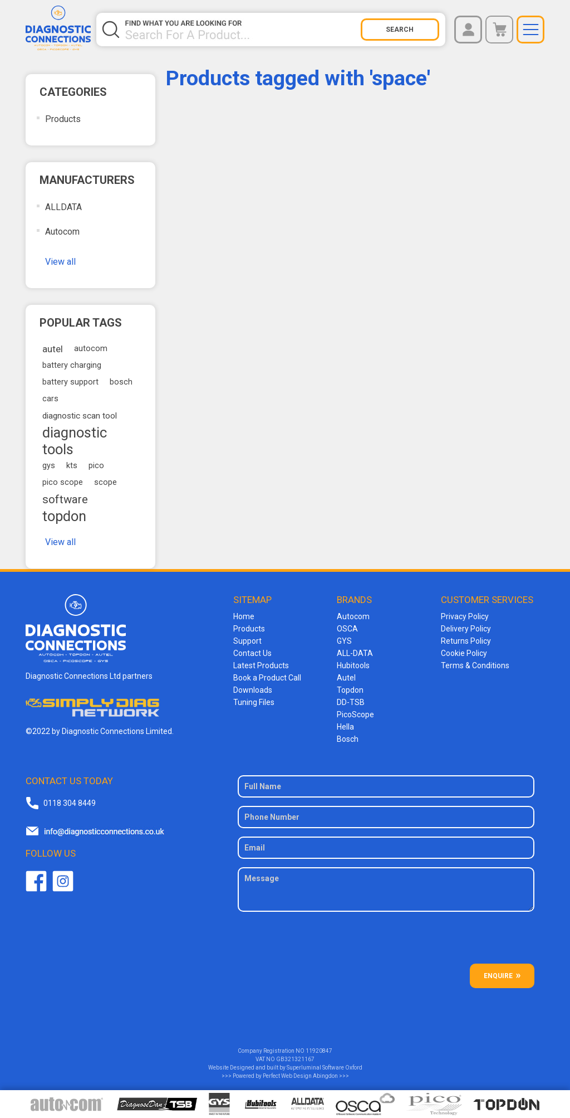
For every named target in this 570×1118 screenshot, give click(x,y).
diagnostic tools (74, 441)
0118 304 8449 (69, 803)
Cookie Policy (464, 653)
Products (63, 119)
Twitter (62, 881)
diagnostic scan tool (79, 416)
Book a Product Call (267, 677)
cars (50, 399)
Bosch (347, 739)
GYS (344, 640)
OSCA (347, 628)
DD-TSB (351, 702)
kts (71, 465)
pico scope (62, 482)
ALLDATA (63, 207)
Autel (346, 677)
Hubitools (353, 665)
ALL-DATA (355, 653)
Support (247, 640)
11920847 (319, 1051)
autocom (90, 348)
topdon (64, 516)
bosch (121, 382)
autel (52, 348)
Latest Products (261, 665)
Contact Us (252, 653)
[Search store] (242, 29)
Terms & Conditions (475, 665)
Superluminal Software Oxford (324, 1067)
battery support (70, 382)
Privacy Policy (465, 616)
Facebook (36, 881)
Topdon (350, 690)
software (65, 499)
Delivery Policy (466, 628)
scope (105, 482)
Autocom (62, 231)
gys (48, 465)
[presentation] (386, 942)
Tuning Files (253, 702)
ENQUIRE (498, 976)
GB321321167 (295, 1059)
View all (60, 261)
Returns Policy (466, 640)
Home (243, 616)
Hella (345, 726)
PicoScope (355, 714)
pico (96, 465)
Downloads (252, 690)
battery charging (71, 365)
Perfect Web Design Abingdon (300, 1076)
